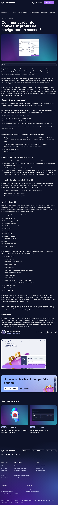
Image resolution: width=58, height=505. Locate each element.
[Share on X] (51, 332)
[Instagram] (16, 454)
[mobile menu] (56, 3)
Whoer (3, 473)
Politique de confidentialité (7, 489)
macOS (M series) (38, 450)
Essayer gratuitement (11, 388)
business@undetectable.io (32, 491)
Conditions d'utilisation (7, 491)
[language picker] (33, 3)
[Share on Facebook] (47, 332)
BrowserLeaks (4, 477)
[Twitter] (12, 454)
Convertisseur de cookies (20, 477)
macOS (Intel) (51, 450)
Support (38, 473)
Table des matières (29, 64)
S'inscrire (49, 2)
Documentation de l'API (41, 470)
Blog (9, 12)
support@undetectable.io (32, 489)
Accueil (3, 12)
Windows (26, 450)
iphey (2, 465)
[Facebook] (6, 454)
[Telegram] (2, 454)
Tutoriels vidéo (39, 468)
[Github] (19, 454)
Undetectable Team (13, 331)
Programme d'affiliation (20, 470)
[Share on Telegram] (55, 332)
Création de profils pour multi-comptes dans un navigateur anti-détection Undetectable (33, 12)
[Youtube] (9, 454)
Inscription (23, 367)
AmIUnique (4, 468)
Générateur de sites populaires (22, 475)
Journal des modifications (20, 468)
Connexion (39, 2)
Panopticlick (4, 470)
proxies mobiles (10, 165)
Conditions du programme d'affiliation (10, 493)
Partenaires (17, 473)
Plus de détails (24, 388)
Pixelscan (3, 475)
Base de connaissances (41, 465)
